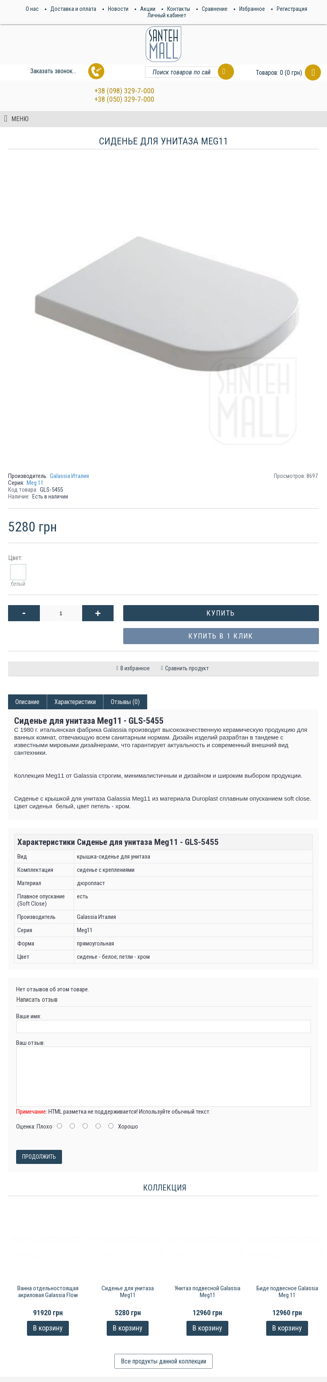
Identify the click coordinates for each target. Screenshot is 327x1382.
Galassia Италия (69, 476)
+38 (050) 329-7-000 (124, 99)
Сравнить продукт (187, 668)
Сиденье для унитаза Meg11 (127, 1292)
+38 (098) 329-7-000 (124, 91)
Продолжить (39, 1156)
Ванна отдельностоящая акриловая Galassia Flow (48, 1292)
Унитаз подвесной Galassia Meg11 (207, 1292)
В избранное (135, 668)
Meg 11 (35, 482)
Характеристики (75, 702)
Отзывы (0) (125, 702)
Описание (27, 702)
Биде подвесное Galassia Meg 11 (287, 1292)
